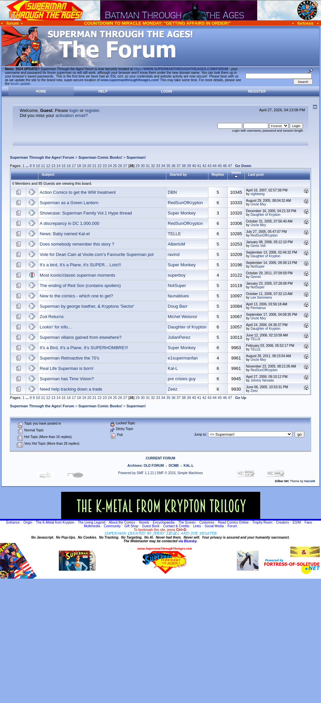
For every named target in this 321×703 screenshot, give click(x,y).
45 (220, 166)
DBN (172, 192)
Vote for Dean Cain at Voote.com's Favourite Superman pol (97, 254)
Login (166, 91)
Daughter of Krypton (266, 215)
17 (74, 166)
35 (168, 166)
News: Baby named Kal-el (65, 233)
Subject (48, 174)
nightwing (258, 194)
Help (103, 91)
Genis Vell (258, 246)
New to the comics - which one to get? (76, 295)
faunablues (178, 295)
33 (158, 166)
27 (125, 166)
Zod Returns (52, 316)
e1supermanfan (183, 358)
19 (84, 166)
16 (69, 166)
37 (179, 166)
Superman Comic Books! (100, 157)
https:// (181, 69)
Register (257, 91)
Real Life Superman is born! (67, 368)
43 (209, 166)
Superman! (136, 157)
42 (204, 166)
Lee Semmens (261, 297)
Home (41, 91)
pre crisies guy (182, 378)
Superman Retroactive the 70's (69, 358)
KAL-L (188, 465)
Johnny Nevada (262, 380)
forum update (20, 84)
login (73, 110)
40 (194, 166)
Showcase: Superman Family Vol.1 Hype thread (86, 213)
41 (199, 166)
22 (100, 166)
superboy (176, 275)
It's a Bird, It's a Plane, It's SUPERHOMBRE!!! (84, 347)
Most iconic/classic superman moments (77, 275)
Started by (178, 174)
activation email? (71, 115)
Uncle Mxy (258, 204)
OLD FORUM (154, 465)
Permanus (258, 308)
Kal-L (173, 368)
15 (63, 166)
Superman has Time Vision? (67, 378)
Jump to (200, 434)
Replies (218, 174)
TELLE (174, 233)
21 (94, 166)
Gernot (256, 277)
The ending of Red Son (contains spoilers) (80, 285)
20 (89, 166)
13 (53, 166)
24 (110, 166)
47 (230, 166)
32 (153, 166)
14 (58, 166)
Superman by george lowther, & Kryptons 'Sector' (87, 306)
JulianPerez (179, 337)
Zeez (172, 389)
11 (43, 166)
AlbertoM (176, 244)
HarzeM (309, 481)
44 (214, 166)
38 (184, 166)
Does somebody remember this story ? (77, 244)
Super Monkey (182, 213)
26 (120, 166)
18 (79, 166)
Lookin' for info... (55, 326)
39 (189, 166)
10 (38, 166)
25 (115, 166)
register (92, 110)
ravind (173, 254)
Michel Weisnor (182, 316)
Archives (135, 465)
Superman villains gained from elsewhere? (81, 337)
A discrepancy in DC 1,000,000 (70, 223)
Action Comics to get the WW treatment (78, 192)
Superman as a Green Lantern (69, 202)
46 (225, 166)
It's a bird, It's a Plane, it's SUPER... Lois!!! (80, 264)
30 (143, 166)
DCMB (174, 465)
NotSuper (258, 266)
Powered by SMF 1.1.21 (136, 473)
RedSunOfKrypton (185, 202)
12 (48, 166)
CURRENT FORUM (160, 458)
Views (236, 174)
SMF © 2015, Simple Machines (180, 473)
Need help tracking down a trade (71, 389)
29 (138, 166)
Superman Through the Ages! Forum (42, 157)
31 (148, 166)
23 (105, 166)
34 (163, 166)
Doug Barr (177, 306)
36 (173, 166)
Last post (256, 174)
